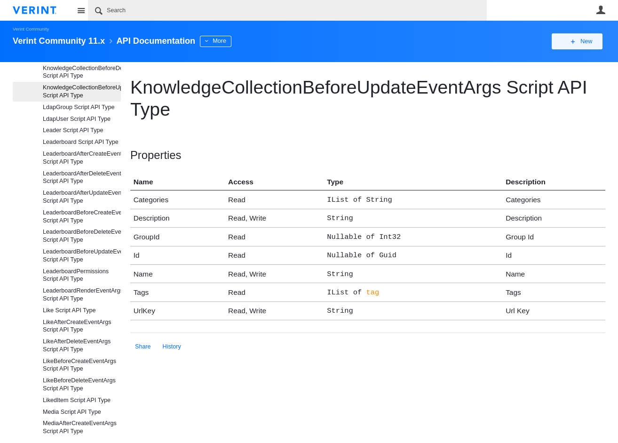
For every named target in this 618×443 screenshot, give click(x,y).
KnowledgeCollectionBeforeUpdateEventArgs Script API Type (82, 91)
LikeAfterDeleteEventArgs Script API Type (77, 345)
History (172, 340)
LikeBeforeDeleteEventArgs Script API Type (79, 384)
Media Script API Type (72, 412)
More (219, 41)
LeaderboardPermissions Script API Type (76, 275)
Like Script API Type (69, 310)
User (600, 10)
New (584, 41)
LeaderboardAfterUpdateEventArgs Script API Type (82, 197)
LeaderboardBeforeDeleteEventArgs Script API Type (82, 236)
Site (81, 10)
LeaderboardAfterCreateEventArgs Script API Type (82, 157)
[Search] (287, 10)
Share (143, 340)
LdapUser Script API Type (77, 119)
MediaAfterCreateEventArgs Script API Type (80, 427)
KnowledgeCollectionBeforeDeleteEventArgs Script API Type (82, 72)
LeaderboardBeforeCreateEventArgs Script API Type (82, 216)
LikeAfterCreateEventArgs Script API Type (77, 326)
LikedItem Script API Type (77, 400)
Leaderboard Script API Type (81, 142)
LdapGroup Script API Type (78, 107)
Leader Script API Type (73, 130)
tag (372, 287)
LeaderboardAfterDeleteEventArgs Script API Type (82, 177)
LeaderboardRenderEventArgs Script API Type (82, 294)
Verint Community (31, 29)
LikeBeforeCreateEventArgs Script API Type (79, 365)
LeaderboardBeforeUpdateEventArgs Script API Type (82, 255)
